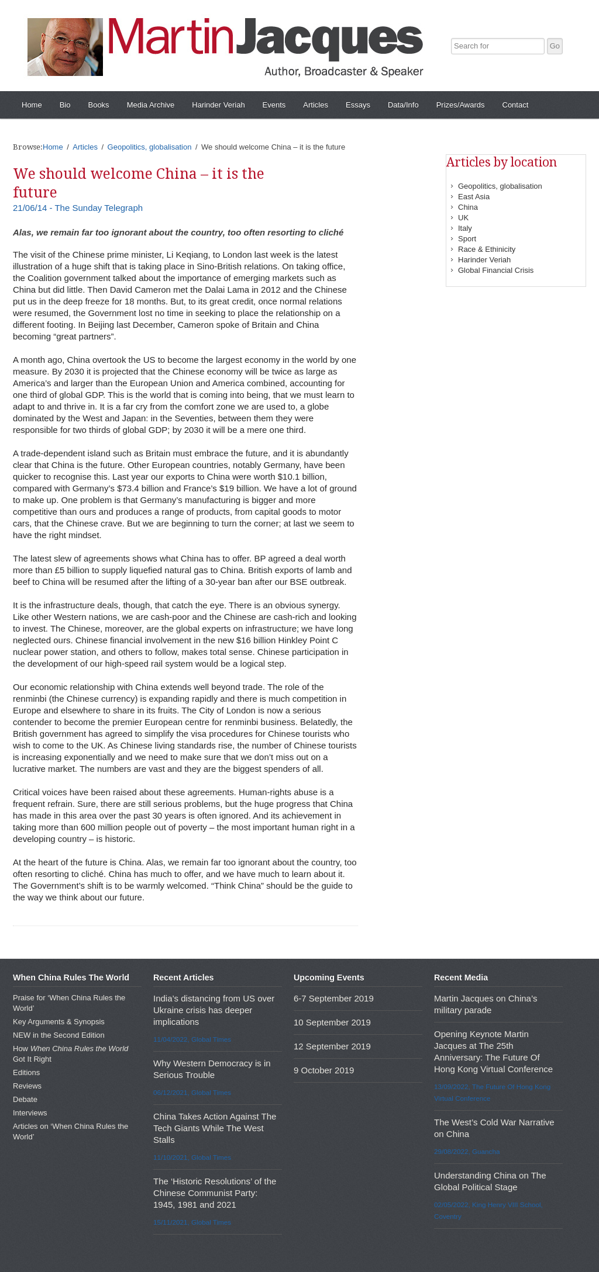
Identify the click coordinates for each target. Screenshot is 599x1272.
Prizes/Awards (460, 104)
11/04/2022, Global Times (192, 1039)
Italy (465, 228)
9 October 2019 (324, 1070)
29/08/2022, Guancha (467, 1151)
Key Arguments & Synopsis (59, 1021)
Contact (515, 104)
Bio (65, 104)
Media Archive (151, 104)
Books (98, 104)
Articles (315, 104)
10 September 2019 (332, 1022)
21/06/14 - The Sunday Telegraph (78, 208)
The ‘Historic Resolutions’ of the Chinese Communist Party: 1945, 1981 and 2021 (214, 1192)
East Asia (474, 196)
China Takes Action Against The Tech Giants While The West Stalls (214, 1128)
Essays (358, 104)
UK (463, 217)
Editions (26, 1072)
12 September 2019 (332, 1046)
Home (32, 104)
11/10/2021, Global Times (192, 1157)
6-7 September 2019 (334, 998)
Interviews (30, 1112)
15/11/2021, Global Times (192, 1222)
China (468, 207)
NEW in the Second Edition (59, 1035)
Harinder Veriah (218, 104)
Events (274, 104)
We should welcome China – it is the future (138, 183)
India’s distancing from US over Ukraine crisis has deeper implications (213, 1010)
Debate (25, 1099)
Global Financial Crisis (495, 270)
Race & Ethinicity (486, 249)
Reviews (27, 1086)
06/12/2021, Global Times (192, 1092)
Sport (467, 238)
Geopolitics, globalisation (500, 186)
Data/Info (403, 104)
